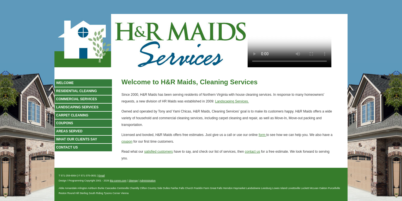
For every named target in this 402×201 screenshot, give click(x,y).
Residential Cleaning (76, 91)
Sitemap (133, 180)
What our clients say (76, 139)
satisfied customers (158, 152)
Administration (147, 180)
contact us (252, 152)
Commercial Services (76, 99)
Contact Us (67, 147)
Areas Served (69, 131)
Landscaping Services (77, 107)
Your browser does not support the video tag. (289, 42)
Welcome (65, 83)
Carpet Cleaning (72, 115)
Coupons (64, 123)
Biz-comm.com (118, 180)
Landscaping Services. (232, 101)
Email (102, 175)
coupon (126, 141)
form (262, 135)
